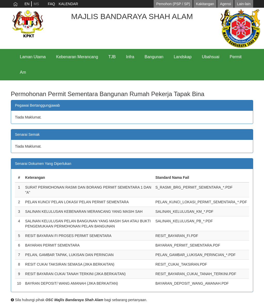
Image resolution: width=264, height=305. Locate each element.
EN (26, 4)
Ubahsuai (210, 57)
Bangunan (154, 57)
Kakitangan (205, 4)
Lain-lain (244, 4)
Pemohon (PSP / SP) (173, 4)
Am (23, 72)
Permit (236, 57)
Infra (130, 57)
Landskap (183, 57)
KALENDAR (68, 4)
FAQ (51, 4)
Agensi (225, 4)
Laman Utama (33, 57)
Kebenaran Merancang (77, 57)
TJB (112, 57)
